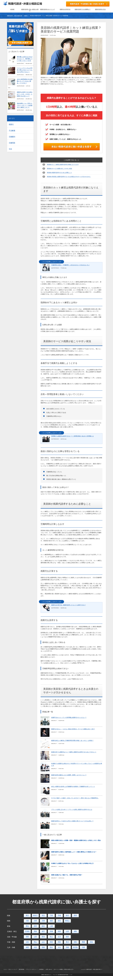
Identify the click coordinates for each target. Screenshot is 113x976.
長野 (27, 937)
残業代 (27, 15)
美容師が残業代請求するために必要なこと (60, 172)
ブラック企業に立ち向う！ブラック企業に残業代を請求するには (71, 809)
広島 (27, 943)
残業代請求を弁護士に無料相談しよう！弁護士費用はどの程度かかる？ (73, 852)
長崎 (46, 948)
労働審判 (12, 137)
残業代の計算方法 (65, 9)
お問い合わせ (49, 969)
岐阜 (46, 926)
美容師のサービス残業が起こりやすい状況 (60, 168)
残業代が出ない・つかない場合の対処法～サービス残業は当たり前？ (73, 729)
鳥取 (64, 943)
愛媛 (91, 943)
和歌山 (73, 921)
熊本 (55, 948)
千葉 (55, 915)
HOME (12, 9)
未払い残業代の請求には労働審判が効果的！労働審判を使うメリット (73, 786)
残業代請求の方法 (100, 9)
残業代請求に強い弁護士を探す (29, 10)
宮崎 (73, 948)
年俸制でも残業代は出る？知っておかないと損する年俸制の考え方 (72, 863)
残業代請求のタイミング (47, 9)
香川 (73, 943)
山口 (46, 943)
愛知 (27, 926)
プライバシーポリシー (31, 969)
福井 (73, 937)
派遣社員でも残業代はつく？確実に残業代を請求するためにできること (73, 752)
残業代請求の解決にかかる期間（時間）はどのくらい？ (69, 775)
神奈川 (37, 915)
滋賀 (55, 921)
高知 (100, 943)
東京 (27, 915)
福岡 (27, 948)
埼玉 (46, 915)
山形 (73, 932)
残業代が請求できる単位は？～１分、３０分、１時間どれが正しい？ (24, 94)
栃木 (73, 915)
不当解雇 (12, 130)
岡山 (36, 943)
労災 (10, 149)
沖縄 (91, 948)
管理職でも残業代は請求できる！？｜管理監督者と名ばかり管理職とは (73, 436)
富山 (55, 937)
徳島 (82, 943)
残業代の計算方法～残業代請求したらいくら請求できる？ (69, 605)
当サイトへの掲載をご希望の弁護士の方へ (64, 969)
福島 (82, 932)
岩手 (46, 932)
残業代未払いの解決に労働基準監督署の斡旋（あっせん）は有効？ (72, 740)
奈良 (64, 921)
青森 (36, 932)
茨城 (64, 915)
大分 (64, 948)
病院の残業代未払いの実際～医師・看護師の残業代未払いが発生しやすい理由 (76, 840)
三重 (55, 926)
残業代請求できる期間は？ (83, 9)
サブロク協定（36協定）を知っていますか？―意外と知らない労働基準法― (75, 798)
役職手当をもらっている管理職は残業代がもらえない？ (69, 717)
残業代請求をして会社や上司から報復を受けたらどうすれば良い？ (72, 821)
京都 (46, 921)
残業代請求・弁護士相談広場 (15, 15)
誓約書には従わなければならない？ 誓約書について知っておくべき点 (24, 58)
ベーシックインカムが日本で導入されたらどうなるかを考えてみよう (24, 70)
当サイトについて (13, 969)
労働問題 (12, 143)
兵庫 (36, 921)
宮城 (55, 932)
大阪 (27, 921)
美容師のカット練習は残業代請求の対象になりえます (64, 164)
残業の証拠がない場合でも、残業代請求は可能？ (66, 875)
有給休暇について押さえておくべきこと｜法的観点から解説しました (24, 105)
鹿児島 (82, 948)
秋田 (64, 932)
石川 (64, 937)
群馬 (82, 915)
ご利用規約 (41, 969)
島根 (55, 943)
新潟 (46, 937)
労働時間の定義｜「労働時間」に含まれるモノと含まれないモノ (71, 265)
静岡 (36, 926)
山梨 (36, 937)
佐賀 (36, 948)
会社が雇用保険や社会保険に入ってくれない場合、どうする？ (24, 81)
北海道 (27, 932)
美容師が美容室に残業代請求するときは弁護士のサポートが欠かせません (70, 176)
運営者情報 (21, 969)
